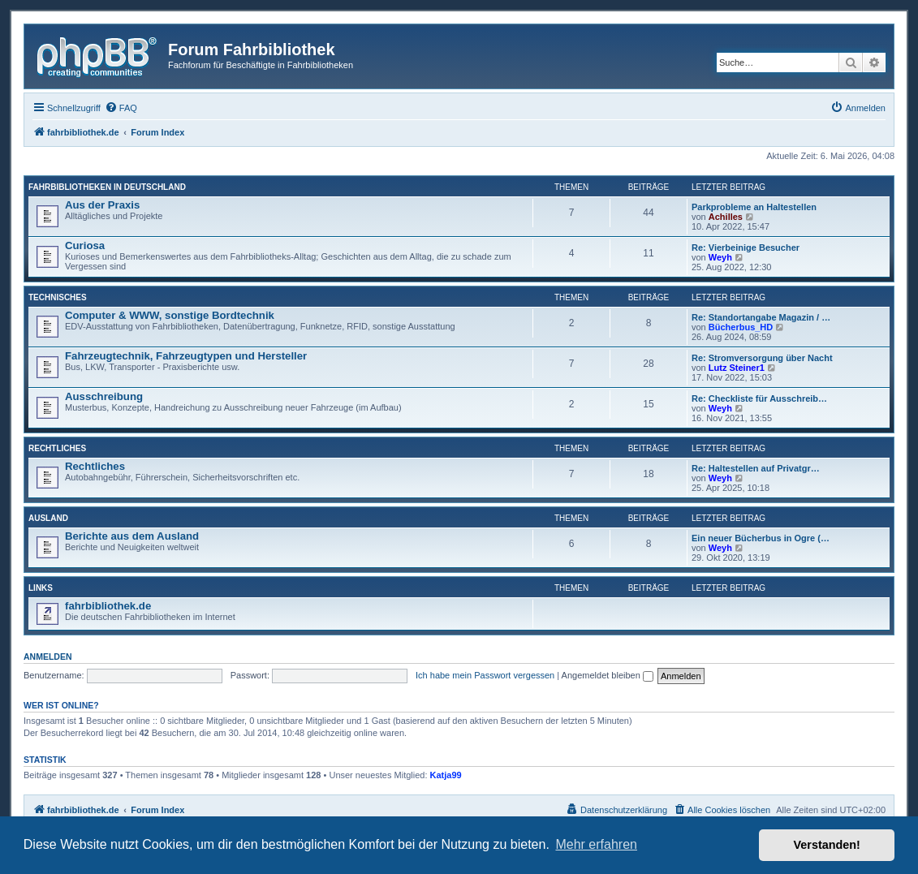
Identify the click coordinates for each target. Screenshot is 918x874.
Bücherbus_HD (741, 327)
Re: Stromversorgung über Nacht (762, 358)
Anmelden (48, 656)
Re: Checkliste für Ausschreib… (759, 398)
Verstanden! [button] (827, 844)
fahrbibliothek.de (108, 606)
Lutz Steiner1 (737, 367)
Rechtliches (57, 448)
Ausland (48, 518)
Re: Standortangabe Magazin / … (761, 317)
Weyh (720, 257)
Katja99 (446, 775)
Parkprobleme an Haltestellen (754, 207)
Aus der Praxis (102, 205)
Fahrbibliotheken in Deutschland (107, 187)
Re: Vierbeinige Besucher (745, 247)
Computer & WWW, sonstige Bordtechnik (169, 315)
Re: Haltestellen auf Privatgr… (756, 468)
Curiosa (85, 245)
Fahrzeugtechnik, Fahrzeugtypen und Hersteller (186, 356)
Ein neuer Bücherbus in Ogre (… (761, 538)
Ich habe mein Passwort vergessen (485, 675)
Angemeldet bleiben (607, 675)
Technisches (57, 297)
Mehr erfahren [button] (596, 844)
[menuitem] (121, 108)
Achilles (726, 217)
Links (40, 587)
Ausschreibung (104, 396)
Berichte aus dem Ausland (132, 536)
